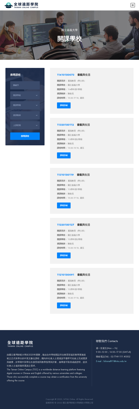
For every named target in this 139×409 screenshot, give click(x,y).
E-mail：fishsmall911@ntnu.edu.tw (111, 361)
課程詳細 (64, 105)
